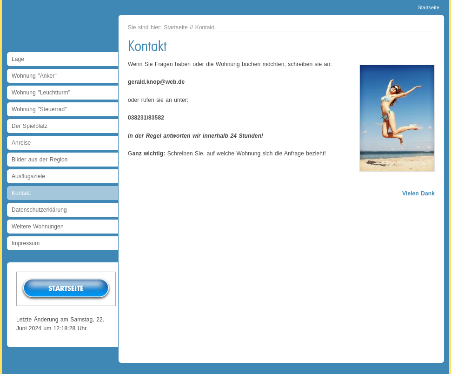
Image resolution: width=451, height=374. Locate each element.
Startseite (428, 7)
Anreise (21, 143)
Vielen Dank (418, 193)
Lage (18, 59)
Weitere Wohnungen (38, 226)
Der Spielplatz (29, 126)
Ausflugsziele (28, 176)
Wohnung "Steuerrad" (39, 109)
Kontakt (21, 193)
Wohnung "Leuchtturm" (41, 92)
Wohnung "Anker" (34, 76)
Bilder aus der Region (40, 159)
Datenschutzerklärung (39, 210)
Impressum (26, 243)
